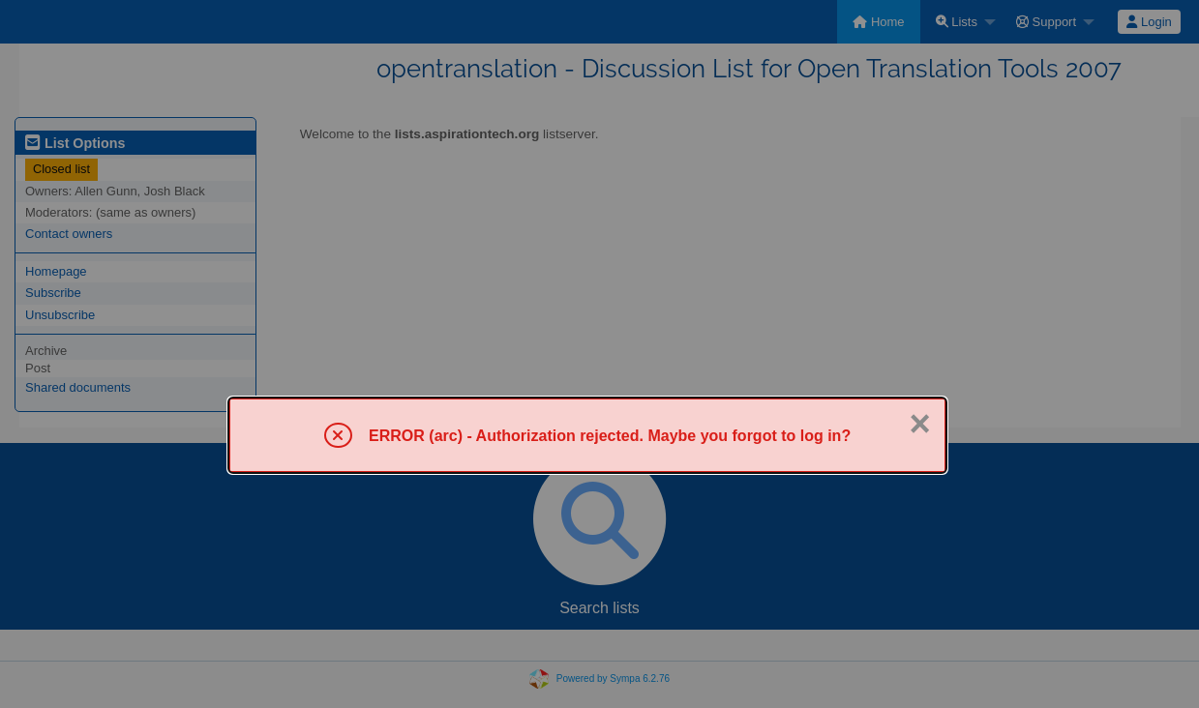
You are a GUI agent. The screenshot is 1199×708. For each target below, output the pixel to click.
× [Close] (920, 423)
